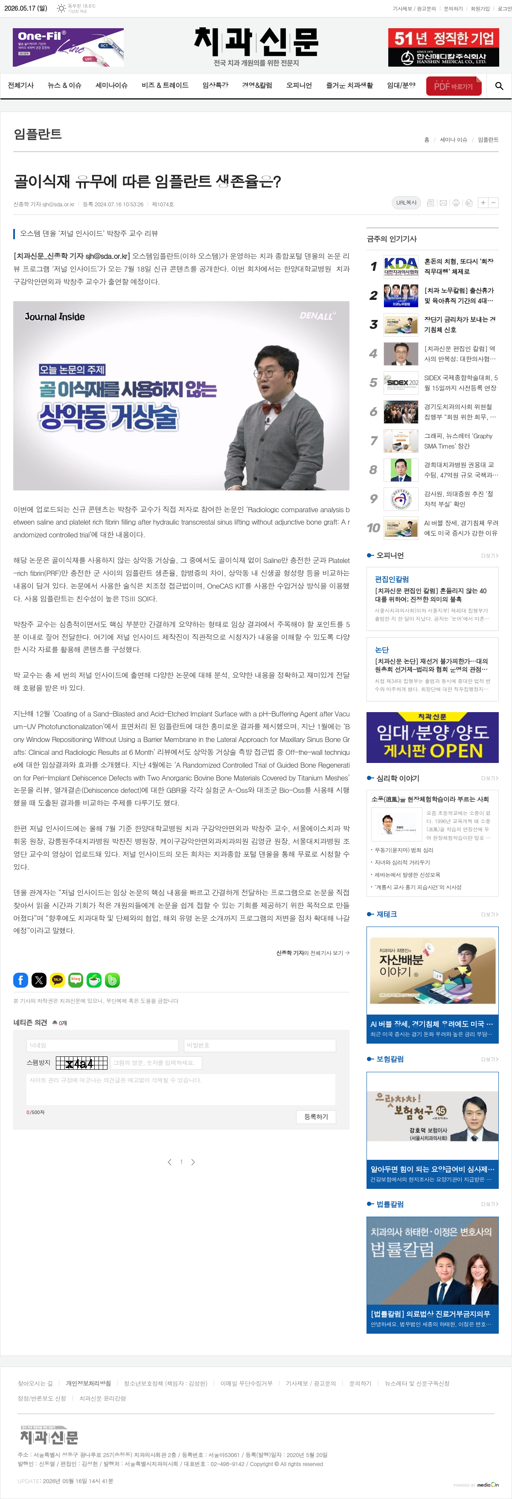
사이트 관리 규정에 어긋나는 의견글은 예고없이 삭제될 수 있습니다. (115, 1080)
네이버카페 (94, 980)
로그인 (504, 8)
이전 (170, 1162)
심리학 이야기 (397, 778)
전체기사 (20, 85)
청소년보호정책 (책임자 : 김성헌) (165, 1383)
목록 (430, 203)
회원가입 (480, 8)
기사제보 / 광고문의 (414, 8)
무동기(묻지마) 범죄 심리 (404, 850)
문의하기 (453, 8)
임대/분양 (401, 85)
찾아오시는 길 (35, 1383)
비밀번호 (198, 1045)
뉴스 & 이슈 (64, 85)
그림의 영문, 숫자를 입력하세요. (154, 1062)
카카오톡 (57, 980)
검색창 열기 (499, 85)
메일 (443, 203)
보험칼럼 (390, 1059)
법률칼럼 (390, 1204)
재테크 (386, 914)
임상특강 (215, 85)
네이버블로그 (75, 980)
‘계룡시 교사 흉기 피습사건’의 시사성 (418, 887)
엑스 (39, 980)
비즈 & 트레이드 (165, 85)
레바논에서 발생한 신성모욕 (407, 875)
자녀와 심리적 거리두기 (402, 862)
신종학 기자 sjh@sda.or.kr (43, 204)
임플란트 (488, 139)
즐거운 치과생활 (349, 85)
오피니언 (299, 85)
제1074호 (163, 204)
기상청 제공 (77, 11)
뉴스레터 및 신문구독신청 (417, 1383)
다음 (193, 1162)
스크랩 (469, 203)
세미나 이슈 (454, 139)
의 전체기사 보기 (309, 953)
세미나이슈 (111, 85)
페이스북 (20, 980)
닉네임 (37, 1045)
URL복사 (406, 202)
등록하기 (316, 1116)
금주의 (391, 239)
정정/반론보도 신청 (41, 1398)
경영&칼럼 (257, 85)
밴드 (112, 980)
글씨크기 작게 (493, 202)
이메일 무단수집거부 (247, 1383)
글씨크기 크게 (483, 202)
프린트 (456, 203)
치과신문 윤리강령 (102, 1398)
